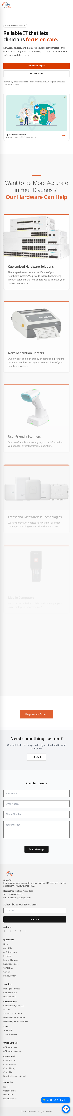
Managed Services (11, 988)
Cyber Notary (9, 1068)
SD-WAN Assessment (12, 1013)
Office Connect (10, 1047)
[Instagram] (15, 931)
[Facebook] (20, 931)
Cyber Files (8, 1072)
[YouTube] (26, 931)
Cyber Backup (9, 1060)
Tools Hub (7, 1030)
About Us (7, 948)
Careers (6, 971)
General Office (10, 1098)
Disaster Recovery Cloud (14, 1076)
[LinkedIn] (4, 931)
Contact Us (8, 967)
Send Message (36, 849)
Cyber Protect (9, 1064)
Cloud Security (10, 992)
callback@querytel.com (20, 897)
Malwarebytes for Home (14, 1017)
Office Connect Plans (12, 1051)
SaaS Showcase (10, 1034)
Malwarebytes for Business (15, 1021)
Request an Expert (36, 722)
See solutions (36, 73)
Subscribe (34, 919)
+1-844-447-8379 (15, 894)
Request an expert (36, 65)
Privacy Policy (9, 975)
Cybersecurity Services (13, 1005)
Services (7, 956)
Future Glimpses (10, 960)
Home (6, 944)
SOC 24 (6, 1009)
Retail (6, 1086)
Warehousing (9, 1090)
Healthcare (8, 1094)
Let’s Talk (37, 757)
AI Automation (10, 952)
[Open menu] (68, 5)
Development (9, 996)
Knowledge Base (10, 964)
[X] (10, 931)
